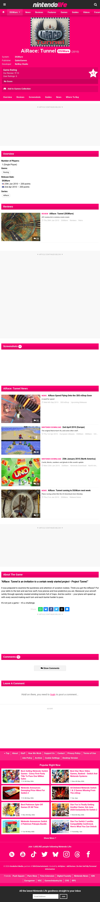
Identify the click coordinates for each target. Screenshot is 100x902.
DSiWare (19, 57)
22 (36, 420)
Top (6, 753)
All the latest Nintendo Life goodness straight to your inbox (50, 890)
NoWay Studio (21, 64)
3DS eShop (64, 402)
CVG (67, 880)
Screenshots (35, 97)
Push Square (19, 876)
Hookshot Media (16, 866)
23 (36, 238)
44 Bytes (61, 866)
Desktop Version (70, 758)
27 (36, 515)
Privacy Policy (73, 753)
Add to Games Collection (17, 89)
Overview (7, 97)
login (52, 694)
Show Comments (50, 668)
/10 (17, 73)
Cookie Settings (52, 758)
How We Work (34, 753)
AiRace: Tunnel (45, 51)
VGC (40, 880)
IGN (93, 876)
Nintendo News (81, 876)
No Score (8, 81)
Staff (23, 753)
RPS (74, 880)
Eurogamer (29, 880)
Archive (38, 758)
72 (36, 484)
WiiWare (88, 434)
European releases (67, 434)
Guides (48, 97)
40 (36, 452)
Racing (6, 172)
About (15, 753)
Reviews (20, 97)
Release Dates (75, 497)
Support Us (49, 753)
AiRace (6, 195)
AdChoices (70, 866)
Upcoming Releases (79, 402)
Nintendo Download (78, 466)
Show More (50, 838)
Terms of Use (89, 753)
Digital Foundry (64, 876)
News (58, 97)
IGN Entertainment (40, 866)
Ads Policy (27, 758)
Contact (61, 753)
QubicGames (21, 60)
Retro (80, 220)
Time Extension (47, 876)
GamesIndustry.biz (53, 880)
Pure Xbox (32, 876)
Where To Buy (72, 97)
